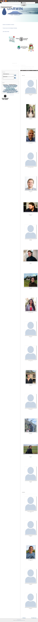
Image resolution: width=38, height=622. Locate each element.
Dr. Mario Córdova (30, 191)
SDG (4, 92)
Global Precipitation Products (9, 90)
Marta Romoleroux (30, 608)
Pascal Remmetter (30, 336)
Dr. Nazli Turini (30, 456)
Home (22, 70)
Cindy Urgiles (30, 481)
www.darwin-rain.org (13, 1)
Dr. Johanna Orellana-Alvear (30, 312)
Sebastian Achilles (30, 94)
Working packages (28, 70)
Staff (32, 70)
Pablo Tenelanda (30, 433)
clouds (5, 86)
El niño (13, 87)
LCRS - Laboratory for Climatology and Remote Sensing (21, 620)
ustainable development (12, 92)
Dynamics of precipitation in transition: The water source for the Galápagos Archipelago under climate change (10, 28)
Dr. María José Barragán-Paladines (30, 511)
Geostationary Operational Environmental (10, 90)
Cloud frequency (7, 85)
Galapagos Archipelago (10, 89)
